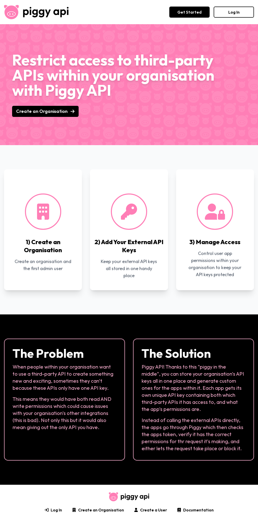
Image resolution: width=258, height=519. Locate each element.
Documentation (195, 509)
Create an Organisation (45, 111)
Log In (234, 12)
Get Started (189, 12)
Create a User (150, 509)
